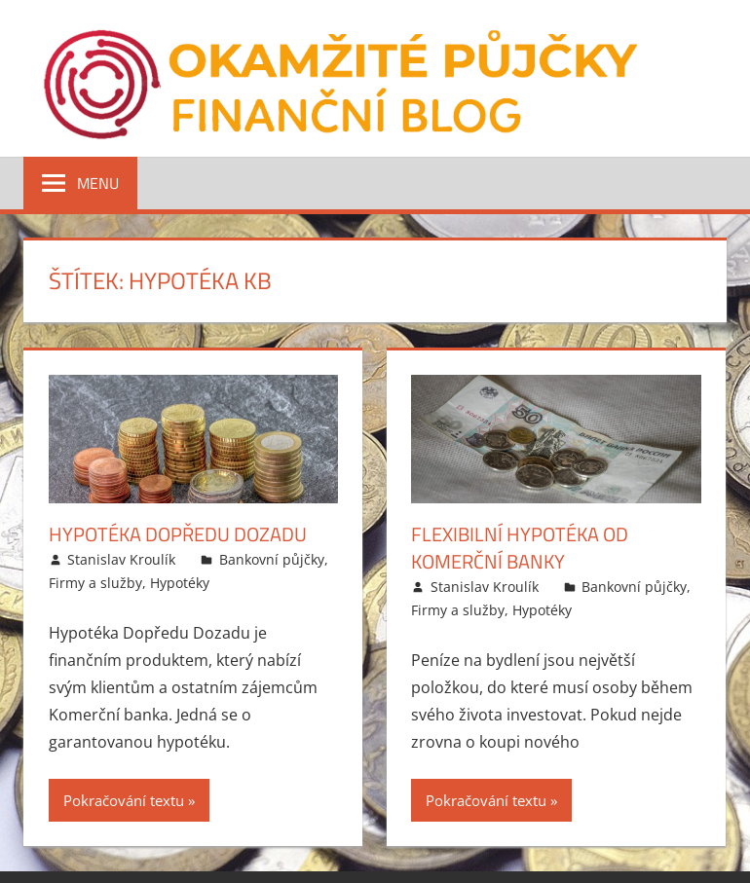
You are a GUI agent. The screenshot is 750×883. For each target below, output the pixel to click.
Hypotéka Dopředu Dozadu (178, 534)
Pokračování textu (123, 800)
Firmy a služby (95, 582)
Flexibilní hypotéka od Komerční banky (519, 547)
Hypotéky (179, 582)
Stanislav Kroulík (121, 559)
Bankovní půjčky (271, 559)
